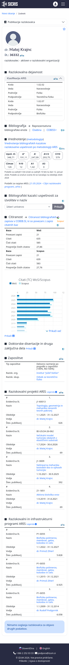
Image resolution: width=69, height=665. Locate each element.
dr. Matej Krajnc (45, 418)
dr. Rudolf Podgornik (48, 610)
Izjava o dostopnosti (39, 660)
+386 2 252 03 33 (23, 653)
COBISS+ (52, 130)
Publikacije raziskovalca (19, 22)
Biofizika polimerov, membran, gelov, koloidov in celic (47, 540)
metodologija (35, 139)
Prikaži (10, 335)
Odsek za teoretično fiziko (47, 378)
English (44, 648)
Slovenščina (26, 648)
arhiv (18, 186)
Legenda (52, 392)
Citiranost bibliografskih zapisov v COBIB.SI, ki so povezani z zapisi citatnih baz (31, 221)
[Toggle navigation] (63, 4)
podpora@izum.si (45, 653)
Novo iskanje (8, 13)
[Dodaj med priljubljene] (64, 29)
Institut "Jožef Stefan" (48, 372)
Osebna (37, 130)
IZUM (21, 657)
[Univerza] (28, 207)
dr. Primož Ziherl (45, 551)
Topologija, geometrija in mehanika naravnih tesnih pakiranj (50, 408)
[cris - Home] (10, 4)
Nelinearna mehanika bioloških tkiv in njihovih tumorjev (49, 467)
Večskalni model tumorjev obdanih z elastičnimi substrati (47, 438)
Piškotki (23, 660)
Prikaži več (53, 331)
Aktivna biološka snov (48, 494)
